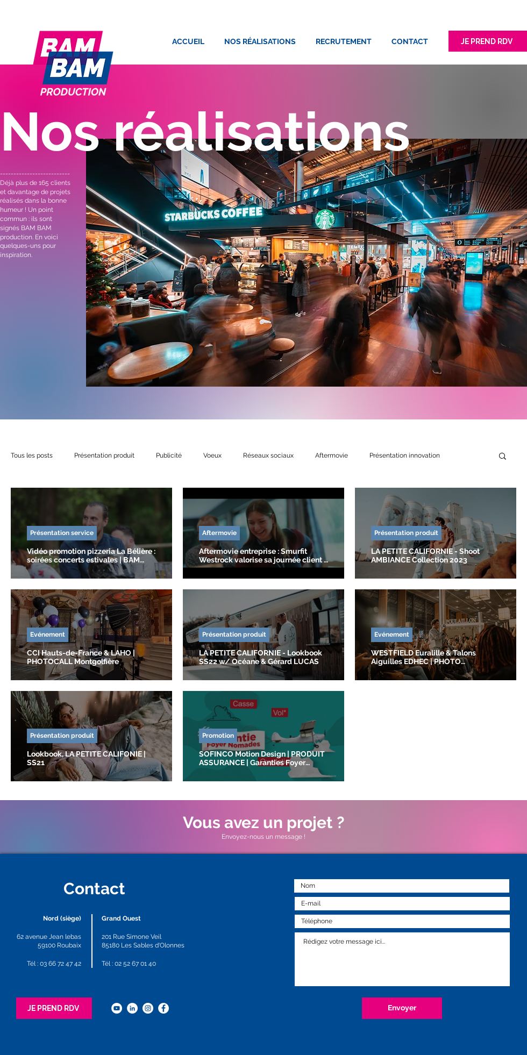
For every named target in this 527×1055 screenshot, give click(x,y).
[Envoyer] (402, 1008)
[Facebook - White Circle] (163, 1008)
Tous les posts (32, 455)
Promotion (218, 735)
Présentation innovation (404, 455)
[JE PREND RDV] (487, 41)
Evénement (47, 634)
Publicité (169, 455)
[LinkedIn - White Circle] (132, 1008)
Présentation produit (104, 455)
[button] (502, 456)
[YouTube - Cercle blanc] (116, 1008)
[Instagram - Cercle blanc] (148, 1008)
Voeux (212, 455)
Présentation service (62, 533)
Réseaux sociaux (268, 455)
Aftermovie (331, 455)
